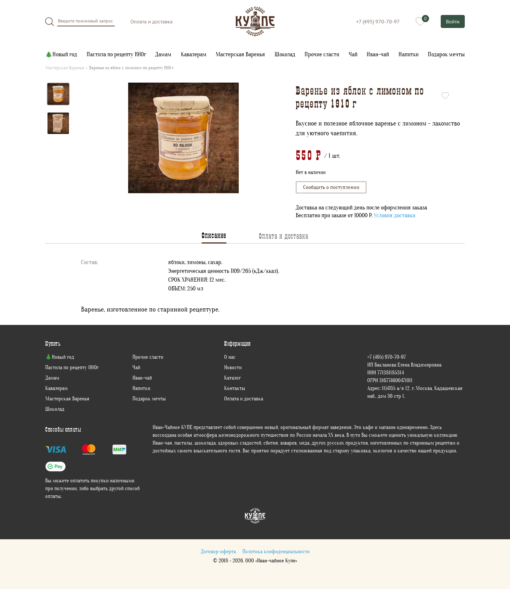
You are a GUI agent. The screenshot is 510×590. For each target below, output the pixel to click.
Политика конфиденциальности (276, 552)
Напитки (408, 54)
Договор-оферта (218, 552)
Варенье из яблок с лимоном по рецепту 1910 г (131, 68)
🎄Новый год (61, 54)
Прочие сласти (321, 54)
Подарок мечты (446, 54)
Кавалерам (194, 54)
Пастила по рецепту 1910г (116, 54)
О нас (229, 358)
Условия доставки (394, 216)
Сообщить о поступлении (332, 187)
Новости (233, 368)
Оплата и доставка (151, 21)
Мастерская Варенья (240, 54)
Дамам (163, 54)
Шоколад (285, 54)
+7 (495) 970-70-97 (377, 21)
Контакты (234, 389)
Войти (453, 21)
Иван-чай (378, 54)
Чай (353, 54)
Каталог (232, 379)
